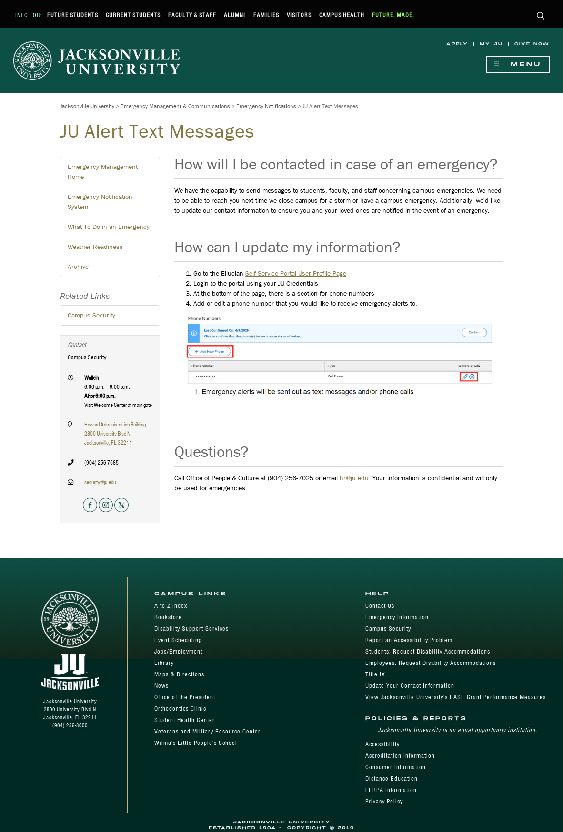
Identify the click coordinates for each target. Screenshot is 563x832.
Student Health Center (184, 720)
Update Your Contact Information (409, 686)
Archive (78, 266)
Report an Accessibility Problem (408, 640)
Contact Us (379, 606)
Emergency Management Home (103, 171)
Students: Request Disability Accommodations (427, 651)
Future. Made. (393, 15)
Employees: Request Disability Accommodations (430, 663)
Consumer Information (395, 767)
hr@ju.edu (354, 478)
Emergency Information (397, 617)
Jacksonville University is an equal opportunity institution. (457, 730)
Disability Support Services (191, 628)
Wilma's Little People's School (195, 743)
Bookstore (168, 617)
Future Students (72, 15)
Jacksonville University (87, 105)
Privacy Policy (384, 801)
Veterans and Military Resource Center (207, 731)
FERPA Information (391, 790)
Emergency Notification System (100, 201)
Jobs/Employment (178, 651)
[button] (541, 16)
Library (164, 663)
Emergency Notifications (266, 105)
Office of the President (184, 697)
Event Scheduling (178, 640)
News (161, 686)
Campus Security (91, 315)
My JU (491, 44)
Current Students (133, 15)
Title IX (375, 674)
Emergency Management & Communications (175, 105)
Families (266, 15)
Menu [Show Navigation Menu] (518, 64)
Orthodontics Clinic (180, 708)
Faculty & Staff (192, 15)
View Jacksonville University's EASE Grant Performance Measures (455, 697)
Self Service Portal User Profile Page (295, 273)
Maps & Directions (179, 674)
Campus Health (341, 15)
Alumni (234, 15)
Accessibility (382, 744)
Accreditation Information (400, 756)
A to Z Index (170, 606)
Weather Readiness (95, 246)
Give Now (532, 44)
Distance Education (391, 778)
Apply (457, 44)
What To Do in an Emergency (109, 226)
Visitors (299, 15)
